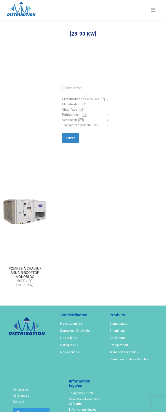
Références (21, 395)
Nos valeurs (68, 338)
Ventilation (117, 338)
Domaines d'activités (75, 331)
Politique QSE (69, 345)
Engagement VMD (81, 393)
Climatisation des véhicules (129, 359)
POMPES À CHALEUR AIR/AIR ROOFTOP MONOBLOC (25, 272)
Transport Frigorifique (125, 352)
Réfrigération (119, 345)
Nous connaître (71, 323)
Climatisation (119, 323)
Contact (18, 402)
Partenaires (21, 389)
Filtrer (70, 138)
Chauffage (117, 331)
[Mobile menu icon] (153, 9)
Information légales (83, 410)
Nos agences (69, 352)
